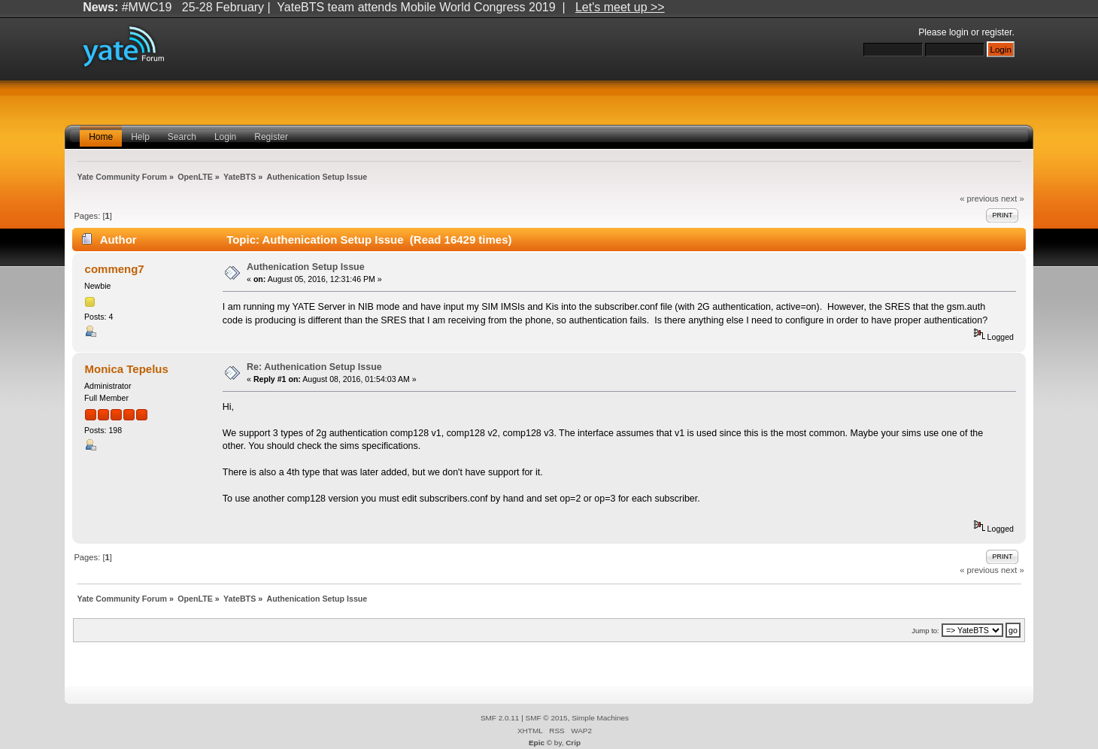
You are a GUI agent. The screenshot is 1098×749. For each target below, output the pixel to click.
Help (140, 137)
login (959, 32)
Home (101, 137)
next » (1012, 198)
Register (271, 137)
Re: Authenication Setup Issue (314, 367)
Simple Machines (600, 718)
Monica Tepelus (126, 368)
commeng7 (114, 268)
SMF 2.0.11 (500, 718)
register (996, 32)
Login (225, 137)
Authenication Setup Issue (306, 267)
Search (182, 137)
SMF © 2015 (547, 718)
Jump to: (925, 630)
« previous (979, 198)
